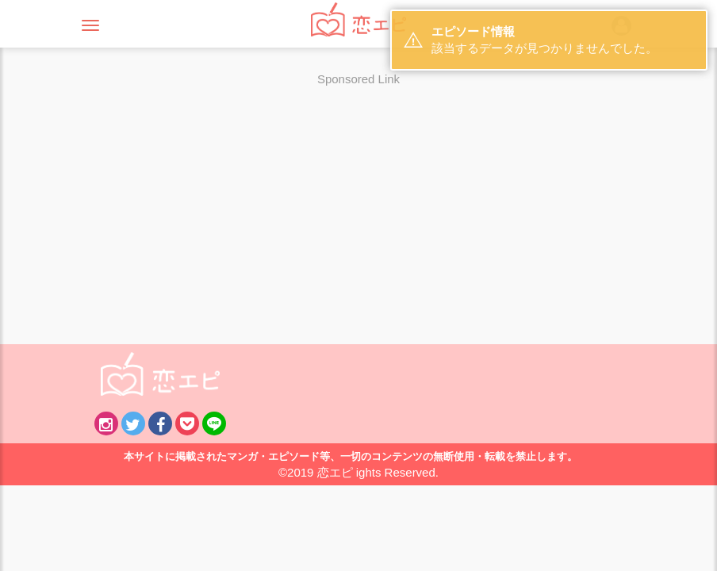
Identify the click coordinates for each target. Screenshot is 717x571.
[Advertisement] (358, 205)
